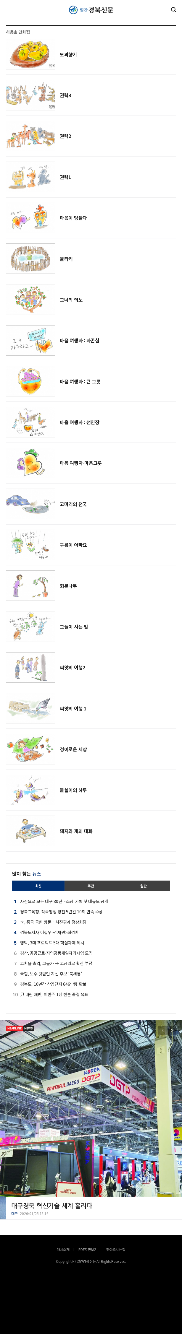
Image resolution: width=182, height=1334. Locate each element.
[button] (171, 1030)
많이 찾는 (26, 873)
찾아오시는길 (115, 1249)
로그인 (1, 15)
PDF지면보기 (87, 1249)
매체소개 (63, 1249)
